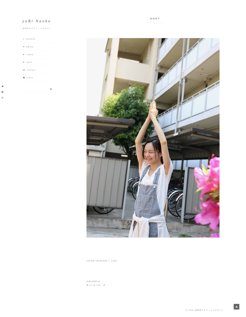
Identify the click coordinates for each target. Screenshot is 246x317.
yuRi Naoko (36, 21)
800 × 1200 (110, 261)
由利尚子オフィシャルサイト (209, 310)
